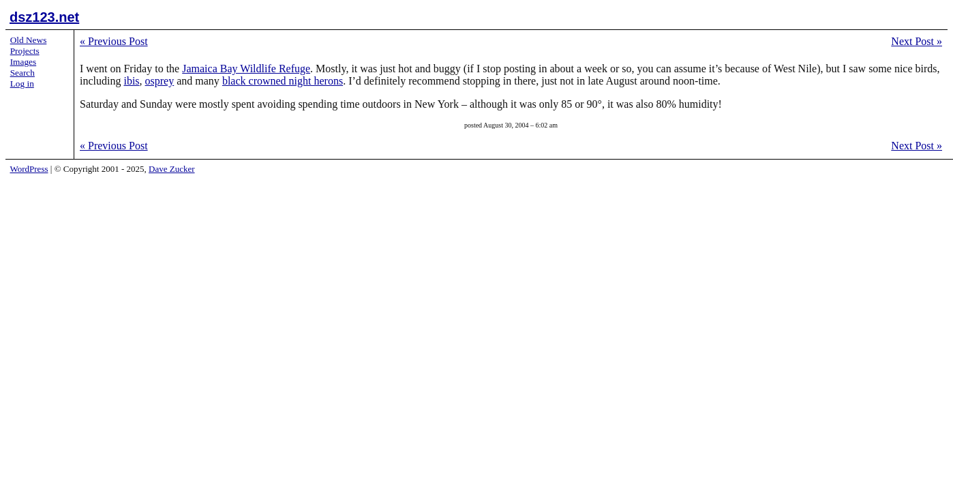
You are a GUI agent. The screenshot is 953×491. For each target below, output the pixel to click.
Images (23, 62)
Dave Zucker (172, 169)
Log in (22, 83)
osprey (160, 81)
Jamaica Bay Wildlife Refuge (246, 68)
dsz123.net (44, 17)
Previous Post (114, 41)
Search (22, 73)
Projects (25, 51)
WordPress (29, 169)
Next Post (916, 41)
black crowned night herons (282, 81)
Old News (28, 40)
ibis (131, 81)
